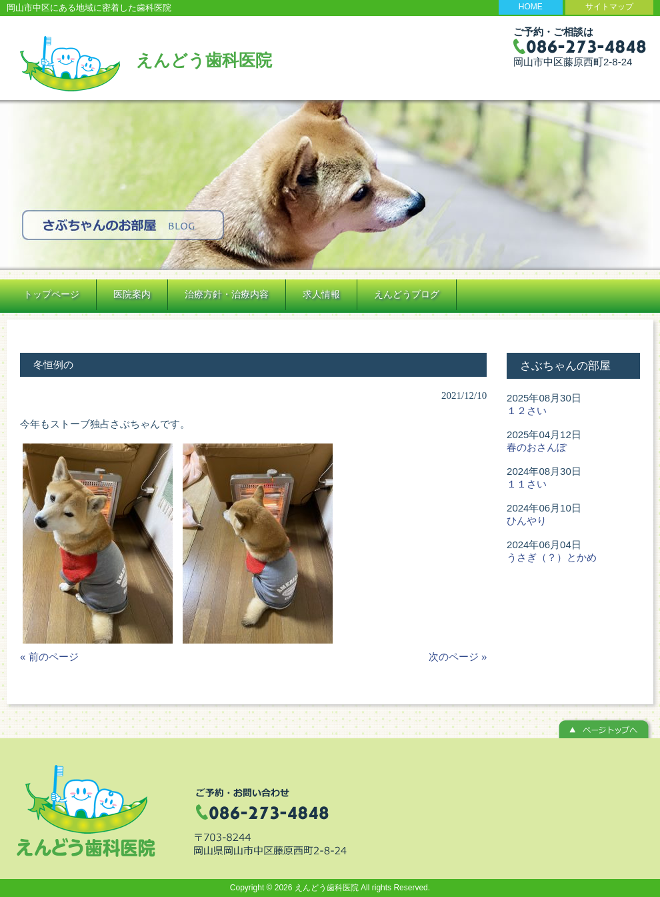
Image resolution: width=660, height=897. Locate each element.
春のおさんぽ (537, 447)
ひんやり (527, 520)
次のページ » (458, 656)
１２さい (527, 410)
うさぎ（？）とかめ (552, 557)
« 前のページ (49, 656)
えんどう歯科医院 (204, 60)
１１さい (527, 484)
